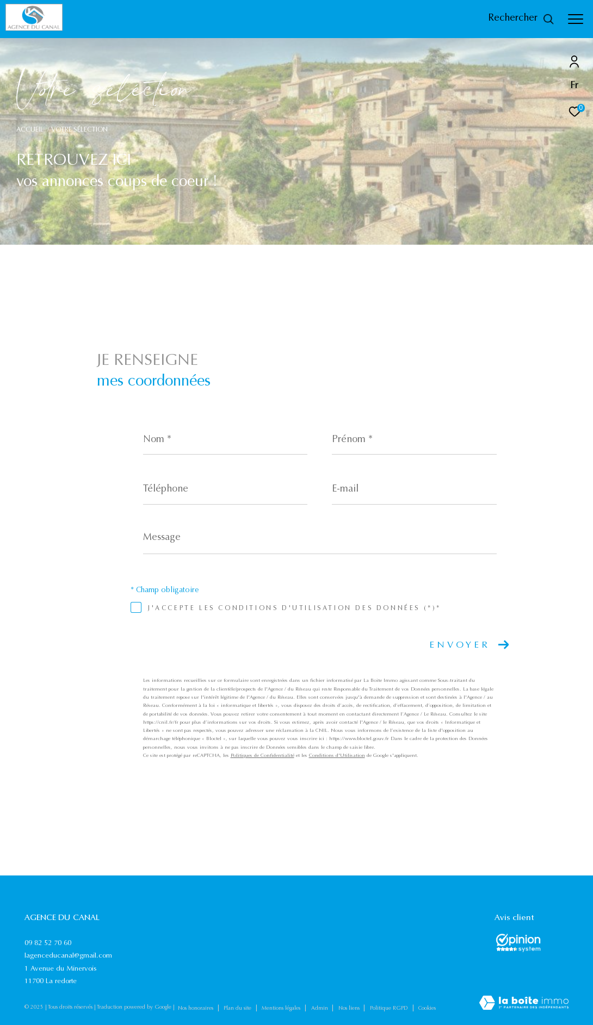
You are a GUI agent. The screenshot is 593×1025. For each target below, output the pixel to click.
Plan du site (238, 1008)
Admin (320, 1008)
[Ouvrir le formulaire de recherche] (521, 19)
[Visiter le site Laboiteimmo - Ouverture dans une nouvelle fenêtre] (524, 1004)
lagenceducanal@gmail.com (68, 955)
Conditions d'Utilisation (337, 755)
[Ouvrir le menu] (575, 19)
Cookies (427, 1008)
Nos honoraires (196, 1008)
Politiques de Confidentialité (262, 755)
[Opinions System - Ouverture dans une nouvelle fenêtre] (518, 943)
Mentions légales (282, 1008)
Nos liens (349, 1008)
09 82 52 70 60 (47, 943)
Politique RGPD (389, 1008)
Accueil (30, 130)
